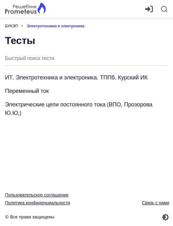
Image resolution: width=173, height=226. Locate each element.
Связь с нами (155, 203)
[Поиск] (164, 9)
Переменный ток (27, 90)
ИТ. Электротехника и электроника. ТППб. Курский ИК (76, 77)
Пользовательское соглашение (37, 195)
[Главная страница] (25, 9)
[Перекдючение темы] (128, 217)
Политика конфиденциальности (37, 203)
